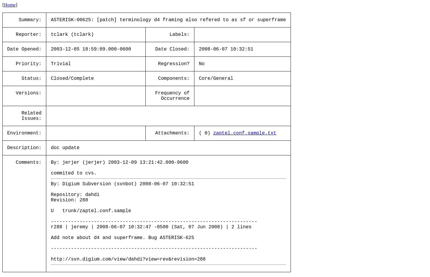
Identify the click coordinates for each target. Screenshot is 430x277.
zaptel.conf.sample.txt (244, 133)
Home (10, 4)
